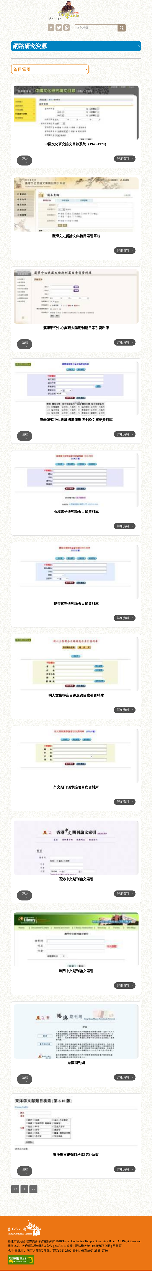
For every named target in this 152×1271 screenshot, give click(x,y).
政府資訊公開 (101, 1246)
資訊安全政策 (63, 1246)
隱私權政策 (82, 1246)
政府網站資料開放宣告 (37, 1246)
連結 (25, 160)
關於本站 (14, 1246)
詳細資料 (125, 158)
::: (6, 83)
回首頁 (117, 1246)
